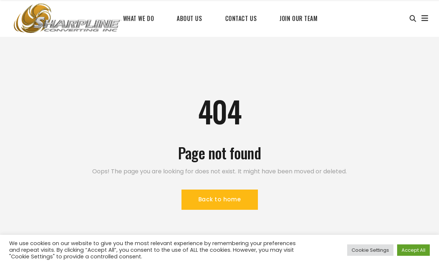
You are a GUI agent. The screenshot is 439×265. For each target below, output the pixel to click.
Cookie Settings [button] (370, 250)
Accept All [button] (413, 250)
